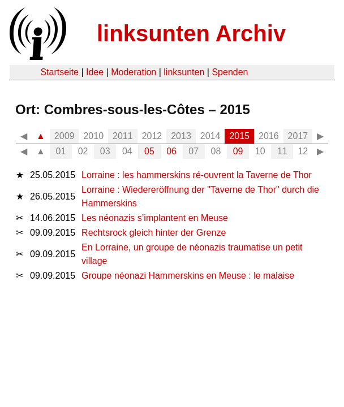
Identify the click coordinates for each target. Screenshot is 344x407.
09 (238, 151)
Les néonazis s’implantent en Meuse (154, 218)
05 (149, 151)
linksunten (184, 72)
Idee (95, 72)
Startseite (59, 72)
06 (171, 151)
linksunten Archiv (191, 33)
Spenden (230, 72)
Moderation (133, 72)
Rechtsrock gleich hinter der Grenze (153, 232)
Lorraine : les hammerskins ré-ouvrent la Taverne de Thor (196, 175)
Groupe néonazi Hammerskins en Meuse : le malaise (187, 275)
